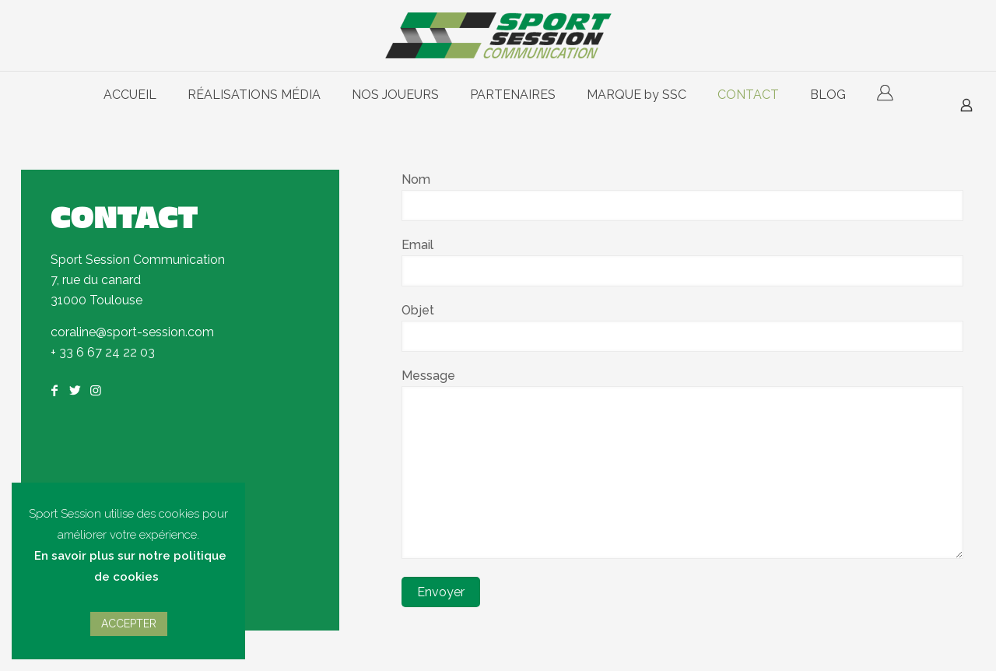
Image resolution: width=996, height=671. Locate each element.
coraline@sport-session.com (132, 332)
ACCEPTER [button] (128, 623)
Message (682, 463)
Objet (682, 327)
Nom (682, 196)
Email (682, 261)
